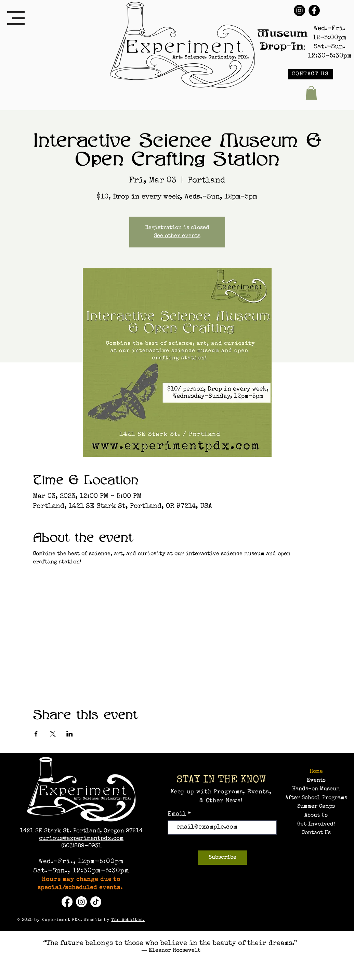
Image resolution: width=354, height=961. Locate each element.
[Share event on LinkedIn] (69, 733)
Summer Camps (316, 806)
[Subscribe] (222, 857)
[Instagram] (299, 10)
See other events (177, 236)
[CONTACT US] (310, 74)
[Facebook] (314, 10)
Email (178, 814)
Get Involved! (316, 824)
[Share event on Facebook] (36, 733)
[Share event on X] (53, 733)
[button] (16, 18)
